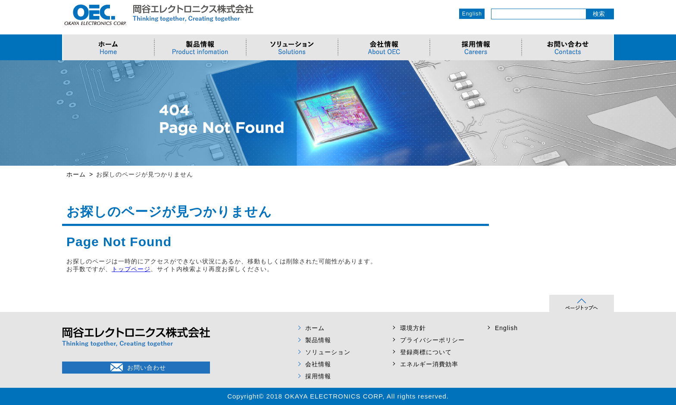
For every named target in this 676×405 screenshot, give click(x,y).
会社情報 (318, 364)
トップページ (131, 269)
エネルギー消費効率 (429, 364)
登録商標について (426, 352)
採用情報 (318, 376)
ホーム (315, 328)
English (472, 14)
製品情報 (318, 340)
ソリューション (328, 352)
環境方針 (413, 328)
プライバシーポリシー (432, 340)
